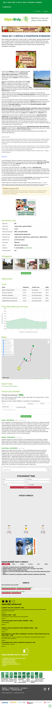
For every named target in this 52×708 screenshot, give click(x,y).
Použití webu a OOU (19, 693)
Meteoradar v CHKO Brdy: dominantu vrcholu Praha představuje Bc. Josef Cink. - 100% (26, 634)
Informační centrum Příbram (41, 675)
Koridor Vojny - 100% (9, 615)
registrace (45, 11)
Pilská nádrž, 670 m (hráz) (9, 659)
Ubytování (31, 2)
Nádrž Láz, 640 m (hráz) (9, 661)
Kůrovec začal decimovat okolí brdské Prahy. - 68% (19, 628)
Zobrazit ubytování (7, 343)
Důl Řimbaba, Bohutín (11, 675)
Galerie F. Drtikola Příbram (24, 675)
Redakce (4, 688)
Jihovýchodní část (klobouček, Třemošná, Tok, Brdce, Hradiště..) (17, 587)
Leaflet (37, 378)
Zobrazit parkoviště (7, 346)
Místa (19, 2)
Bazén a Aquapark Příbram (32, 675)
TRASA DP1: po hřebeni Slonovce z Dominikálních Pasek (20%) (18, 567)
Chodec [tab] (6, 564)
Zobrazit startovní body (7, 352)
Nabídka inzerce (14, 688)
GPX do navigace (13, 386)
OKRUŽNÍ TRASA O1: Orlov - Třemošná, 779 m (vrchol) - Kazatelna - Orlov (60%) (23, 568)
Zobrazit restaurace (7, 341)
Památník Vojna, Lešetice (7, 675)
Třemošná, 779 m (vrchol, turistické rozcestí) (14, 658)
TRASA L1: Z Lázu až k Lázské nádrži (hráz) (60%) (15, 570)
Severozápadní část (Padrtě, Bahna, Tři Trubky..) (13, 591)
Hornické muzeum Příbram (2, 675)
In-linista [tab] (30, 564)
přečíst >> (4, 612)
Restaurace (39, 2)
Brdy (4, 2)
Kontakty (24, 688)
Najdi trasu (26, 487)
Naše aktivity (7, 7)
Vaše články (5, 690)
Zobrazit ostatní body (7, 351)
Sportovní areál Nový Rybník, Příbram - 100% (17, 621)
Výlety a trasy (11, 2)
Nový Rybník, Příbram (28, 675)
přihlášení (38, 11)
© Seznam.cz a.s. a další (45, 378)
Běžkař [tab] (46, 564)
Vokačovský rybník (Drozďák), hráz (12, 664)
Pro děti (30, 485)
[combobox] (32, 404)
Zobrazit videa (6, 349)
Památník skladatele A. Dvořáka (19, 675)
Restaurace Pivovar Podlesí (9, 662)
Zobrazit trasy (6, 340)
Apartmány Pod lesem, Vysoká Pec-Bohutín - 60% (18, 642)
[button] (18, 369)
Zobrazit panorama (7, 348)
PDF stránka (5, 386)
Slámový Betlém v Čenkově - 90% (13, 607)
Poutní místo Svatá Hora (15, 675)
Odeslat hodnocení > (26, 416)
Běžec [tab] (14, 564)
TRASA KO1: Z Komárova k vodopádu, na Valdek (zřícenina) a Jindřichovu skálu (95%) (24, 574)
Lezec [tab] (38, 564)
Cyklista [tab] (22, 564)
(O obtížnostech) (28, 248)
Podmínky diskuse (16, 690)
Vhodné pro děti (21, 407)
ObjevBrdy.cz (9, 693)
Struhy (4, 665)
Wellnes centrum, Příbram (36, 675)
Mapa (24, 2)
